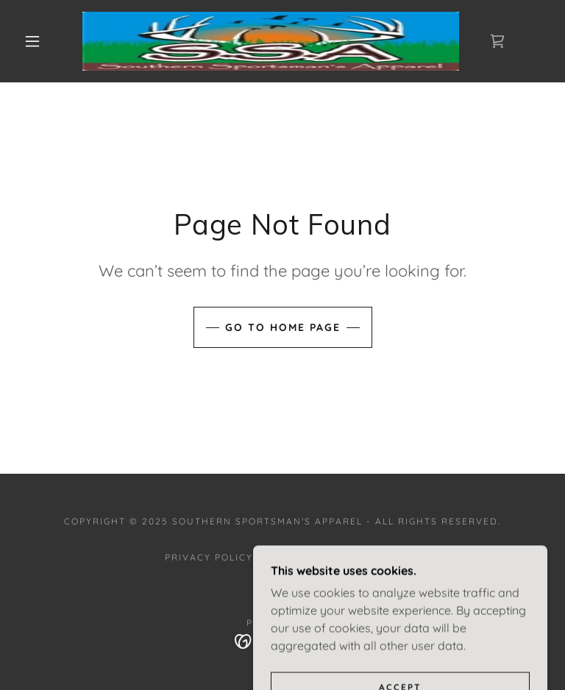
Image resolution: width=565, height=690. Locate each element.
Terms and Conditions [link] (332, 557)
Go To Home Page (283, 327)
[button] (32, 41)
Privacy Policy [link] (209, 557)
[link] (270, 41)
